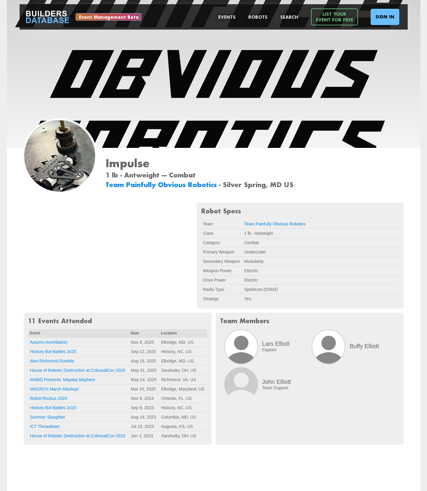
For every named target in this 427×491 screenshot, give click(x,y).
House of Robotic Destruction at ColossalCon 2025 (77, 370)
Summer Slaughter (47, 417)
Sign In (384, 17)
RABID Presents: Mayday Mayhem (62, 379)
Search (289, 17)
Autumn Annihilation (49, 342)
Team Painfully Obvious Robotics (162, 184)
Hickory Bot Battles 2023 (53, 407)
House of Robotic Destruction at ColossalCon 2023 (77, 435)
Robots (258, 17)
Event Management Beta (109, 17)
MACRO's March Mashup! (54, 389)
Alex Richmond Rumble (52, 361)
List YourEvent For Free (334, 17)
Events (227, 17)
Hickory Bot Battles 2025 (53, 351)
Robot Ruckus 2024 (48, 398)
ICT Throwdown (45, 426)
